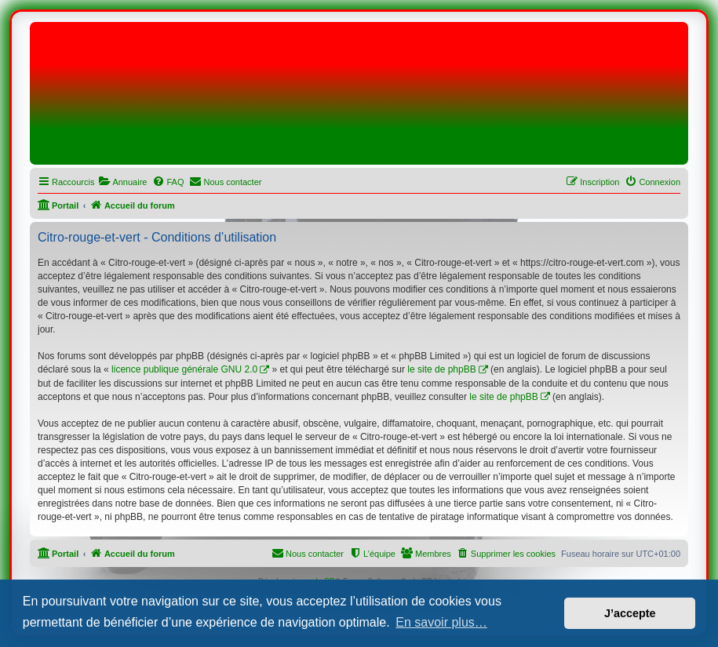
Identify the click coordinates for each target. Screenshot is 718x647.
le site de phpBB (441, 369)
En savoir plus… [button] (441, 622)
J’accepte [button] (630, 613)
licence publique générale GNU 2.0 (184, 369)
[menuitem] (122, 182)
